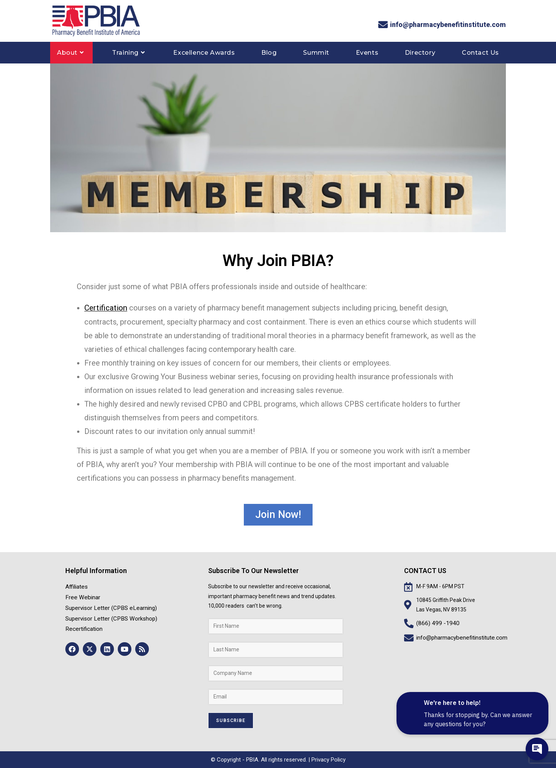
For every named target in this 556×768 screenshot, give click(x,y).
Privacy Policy (328, 759)
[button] (278, 514)
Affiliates (76, 586)
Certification (105, 307)
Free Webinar (81, 595)
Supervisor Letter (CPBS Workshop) (107, 615)
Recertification (82, 624)
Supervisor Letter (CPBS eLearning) (107, 605)
